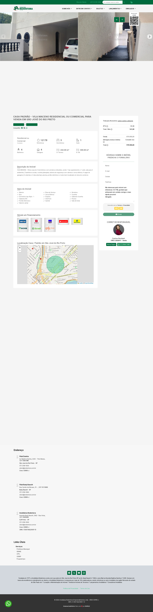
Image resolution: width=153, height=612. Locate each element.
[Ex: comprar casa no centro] (112, 2)
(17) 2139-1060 (24, 492)
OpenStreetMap (89, 283)
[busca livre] (124, 2)
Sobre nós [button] (66, 8)
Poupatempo (21, 559)
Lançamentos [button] (114, 8)
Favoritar (19, 124)
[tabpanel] (76, 36)
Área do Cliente (81, 2)
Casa (16, 116)
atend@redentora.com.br (27, 468)
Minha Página (111, 244)
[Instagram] (84, 573)
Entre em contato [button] (83, 8)
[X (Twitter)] (74, 573)
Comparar (32, 124)
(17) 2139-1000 (24, 522)
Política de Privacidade (70, 588)
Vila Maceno (40, 116)
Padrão (25, 116)
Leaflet (80, 283)
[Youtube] (79, 573)
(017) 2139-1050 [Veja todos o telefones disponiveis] (95, 2)
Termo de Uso (85, 588)
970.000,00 (130, 137)
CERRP (19, 556)
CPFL (18, 554)
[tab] (116, 19)
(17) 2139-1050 (24, 465)
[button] (131, 2)
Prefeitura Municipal (23, 549)
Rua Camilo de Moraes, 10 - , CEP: (33, 487)
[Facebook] (69, 573)
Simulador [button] (130, 8)
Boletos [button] (99, 8)
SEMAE (19, 551)
